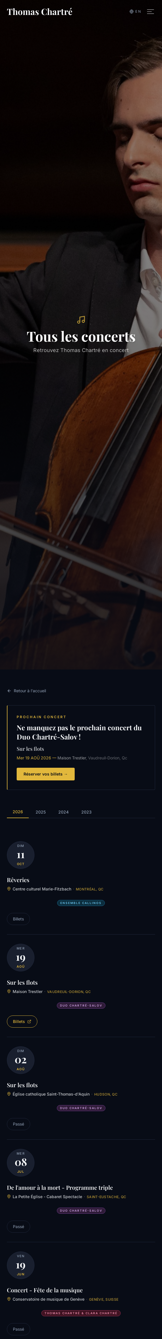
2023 (86, 812)
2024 (63, 812)
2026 (18, 811)
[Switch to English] (135, 11)
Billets (22, 1021)
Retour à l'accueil (26, 690)
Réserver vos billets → (46, 773)
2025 (41, 812)
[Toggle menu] (150, 11)
